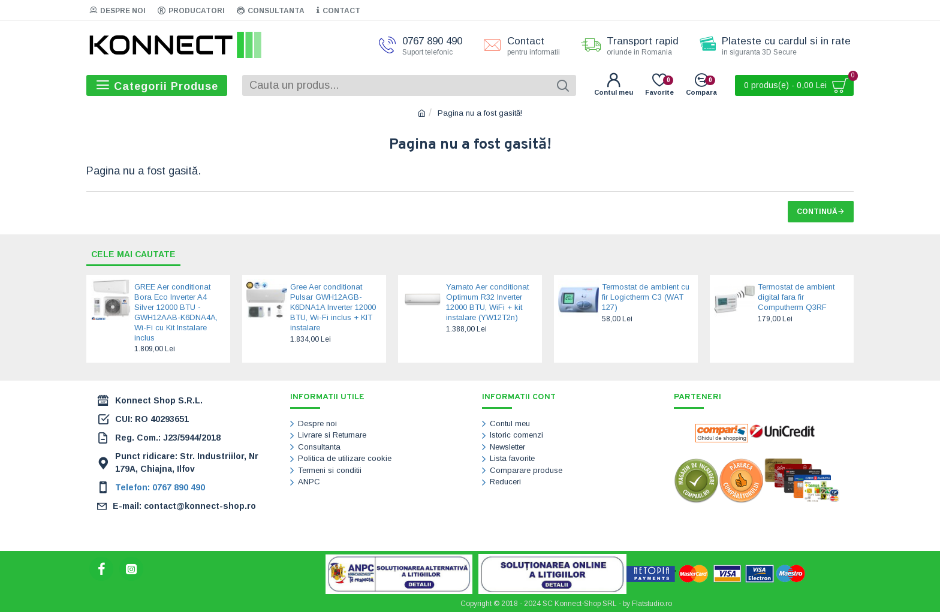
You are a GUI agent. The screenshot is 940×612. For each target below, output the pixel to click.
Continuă (817, 211)
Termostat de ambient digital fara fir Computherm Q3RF (796, 297)
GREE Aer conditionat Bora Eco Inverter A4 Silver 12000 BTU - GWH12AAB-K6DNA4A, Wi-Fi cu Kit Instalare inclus (176, 312)
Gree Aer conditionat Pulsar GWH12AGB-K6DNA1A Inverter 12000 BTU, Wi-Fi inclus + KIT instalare (333, 308)
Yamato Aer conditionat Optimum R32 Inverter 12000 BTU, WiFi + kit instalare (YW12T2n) (487, 302)
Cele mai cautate (134, 254)
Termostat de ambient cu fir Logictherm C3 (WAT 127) (645, 297)
